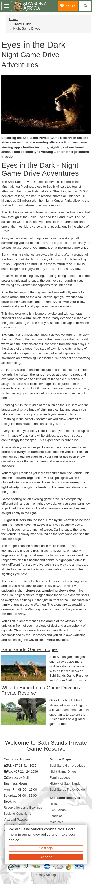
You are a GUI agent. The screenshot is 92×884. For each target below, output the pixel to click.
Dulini (54, 804)
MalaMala (56, 822)
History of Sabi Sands (65, 783)
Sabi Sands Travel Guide (67, 789)
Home (13, 19)
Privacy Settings (46, 875)
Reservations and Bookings (23, 807)
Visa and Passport (16, 819)
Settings (46, 848)
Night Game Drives (26, 28)
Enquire (69, 5)
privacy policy (39, 834)
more (82, 680)
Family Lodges (60, 777)
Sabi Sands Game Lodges (29, 649)
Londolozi (56, 816)
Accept (46, 857)
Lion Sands (58, 810)
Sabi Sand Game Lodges (67, 765)
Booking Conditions (17, 813)
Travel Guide (22, 24)
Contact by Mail (18, 777)
